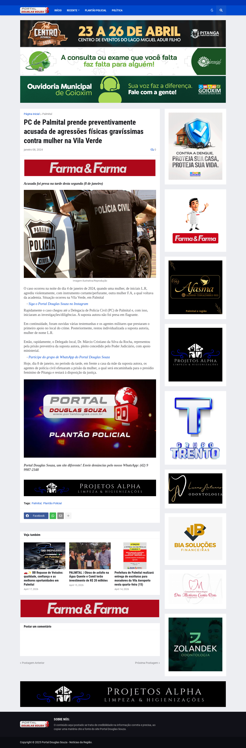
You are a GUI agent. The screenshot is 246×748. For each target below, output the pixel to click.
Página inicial (32, 114)
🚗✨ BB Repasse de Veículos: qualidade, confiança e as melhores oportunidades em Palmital (43, 578)
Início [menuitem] (58, 10)
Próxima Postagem (146, 662)
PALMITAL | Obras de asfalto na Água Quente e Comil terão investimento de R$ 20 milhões (89, 576)
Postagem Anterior (33, 662)
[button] (212, 10)
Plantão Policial (52, 503)
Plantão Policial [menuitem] (95, 10)
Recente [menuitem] (72, 10)
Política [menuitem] (117, 10)
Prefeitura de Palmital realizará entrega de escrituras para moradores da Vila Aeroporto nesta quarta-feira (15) (134, 578)
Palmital (47, 114)
